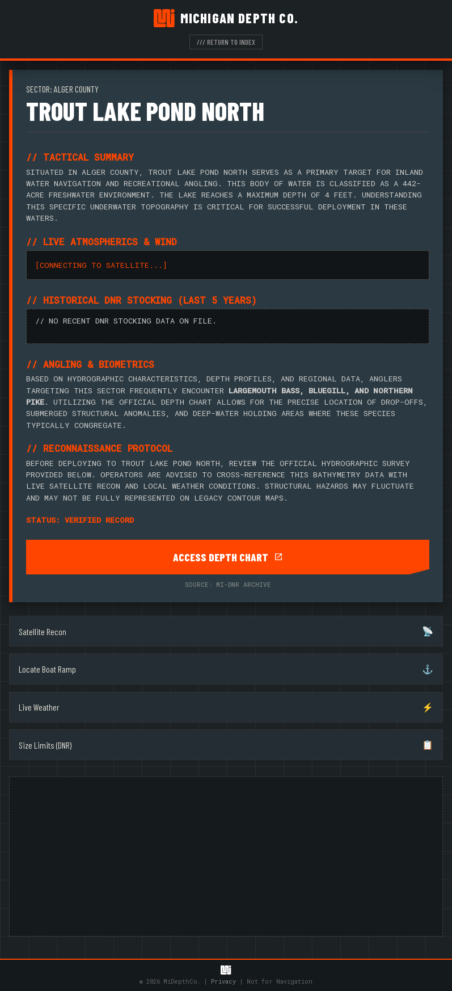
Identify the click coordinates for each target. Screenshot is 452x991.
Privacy (223, 981)
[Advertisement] (226, 856)
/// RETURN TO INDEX (226, 42)
